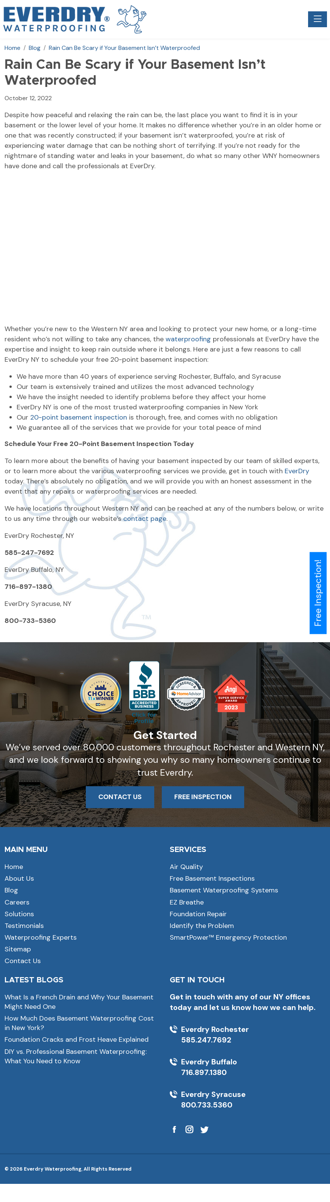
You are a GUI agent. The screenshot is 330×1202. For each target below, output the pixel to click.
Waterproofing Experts (41, 937)
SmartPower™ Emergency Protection (228, 937)
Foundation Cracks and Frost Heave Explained (77, 1039)
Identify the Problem (202, 925)
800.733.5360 (206, 1105)
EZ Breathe (187, 902)
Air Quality (186, 866)
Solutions (19, 914)
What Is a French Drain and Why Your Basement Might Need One (79, 1002)
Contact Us (23, 960)
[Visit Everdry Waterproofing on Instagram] (189, 1129)
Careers (17, 902)
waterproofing (188, 339)
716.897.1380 (204, 1072)
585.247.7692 (206, 1040)
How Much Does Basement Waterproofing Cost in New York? (79, 1023)
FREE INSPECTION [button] (203, 796)
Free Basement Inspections (212, 878)
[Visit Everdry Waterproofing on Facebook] (174, 1129)
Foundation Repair (198, 914)
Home (14, 866)
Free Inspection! (318, 592)
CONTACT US (120, 796)
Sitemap (18, 949)
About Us (19, 878)
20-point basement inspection (78, 417)
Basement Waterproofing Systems (224, 890)
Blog (11, 890)
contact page (144, 518)
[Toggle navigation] (317, 19)
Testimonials (24, 925)
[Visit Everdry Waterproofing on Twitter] (204, 1129)
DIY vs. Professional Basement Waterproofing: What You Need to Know (76, 1056)
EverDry (297, 471)
